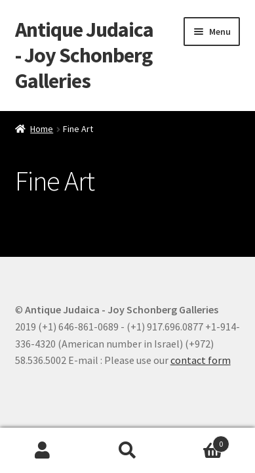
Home (41, 129)
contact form (200, 360)
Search (127, 450)
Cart (199, 441)
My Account (42, 450)
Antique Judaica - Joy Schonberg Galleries (84, 55)
